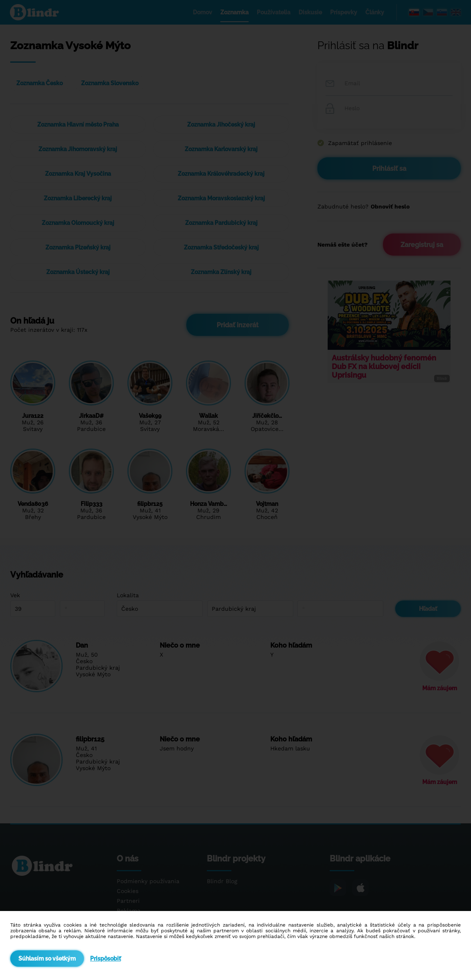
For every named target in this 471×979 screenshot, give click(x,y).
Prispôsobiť (105, 958)
